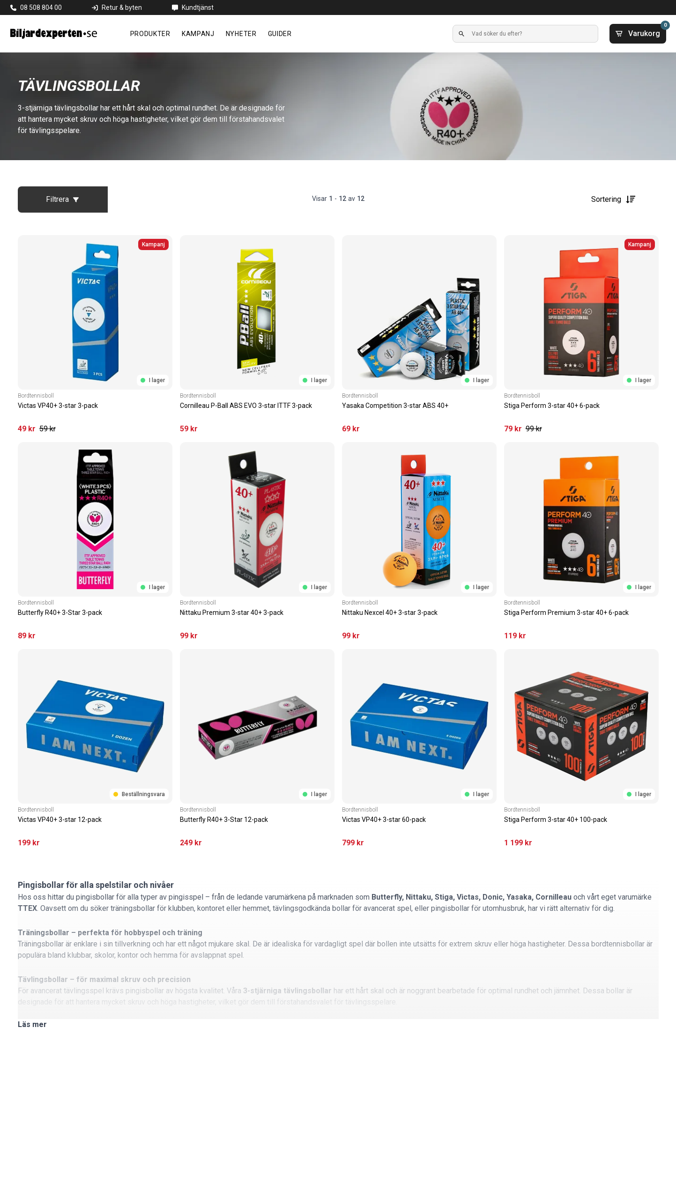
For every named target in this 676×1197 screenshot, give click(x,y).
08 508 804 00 (41, 7)
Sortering (613, 199)
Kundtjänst (198, 7)
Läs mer (32, 1024)
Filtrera (62, 199)
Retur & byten (122, 7)
